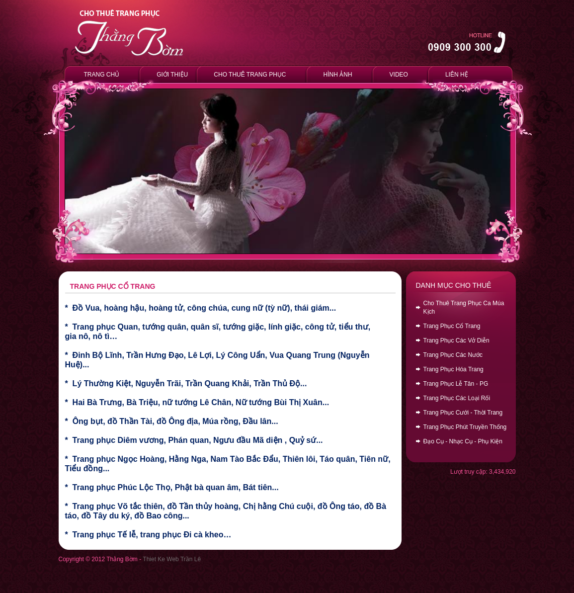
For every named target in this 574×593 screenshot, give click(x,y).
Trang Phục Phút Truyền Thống (465, 427)
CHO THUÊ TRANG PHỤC (250, 74)
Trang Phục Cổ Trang (452, 326)
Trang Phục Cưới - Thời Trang (463, 412)
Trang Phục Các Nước (453, 354)
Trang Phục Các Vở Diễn (456, 340)
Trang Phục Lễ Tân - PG (456, 383)
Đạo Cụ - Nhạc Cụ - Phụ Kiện (462, 441)
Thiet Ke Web (160, 559)
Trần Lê (190, 559)
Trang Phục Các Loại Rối (457, 398)
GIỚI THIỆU (170, 74)
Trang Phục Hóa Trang (453, 369)
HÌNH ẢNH (338, 74)
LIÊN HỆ (456, 74)
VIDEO (399, 74)
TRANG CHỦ (102, 74)
